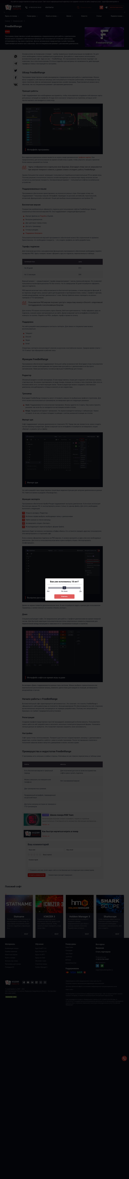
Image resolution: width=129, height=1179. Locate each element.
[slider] (64, 587)
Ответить (64, 596)
